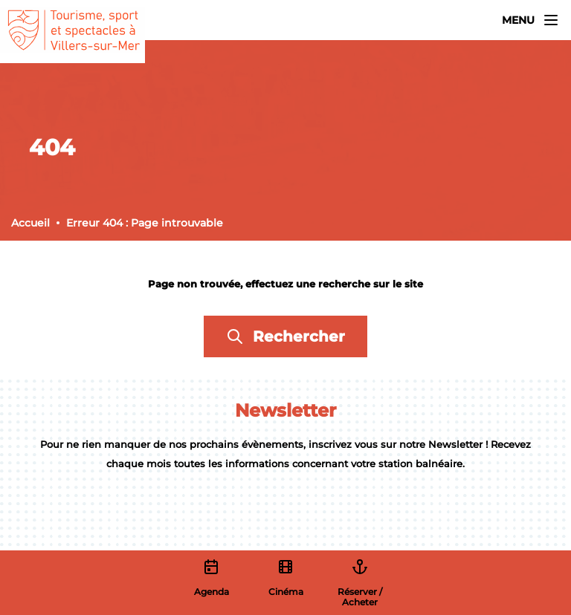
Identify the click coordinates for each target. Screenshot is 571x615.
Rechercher (285, 336)
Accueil (30, 223)
